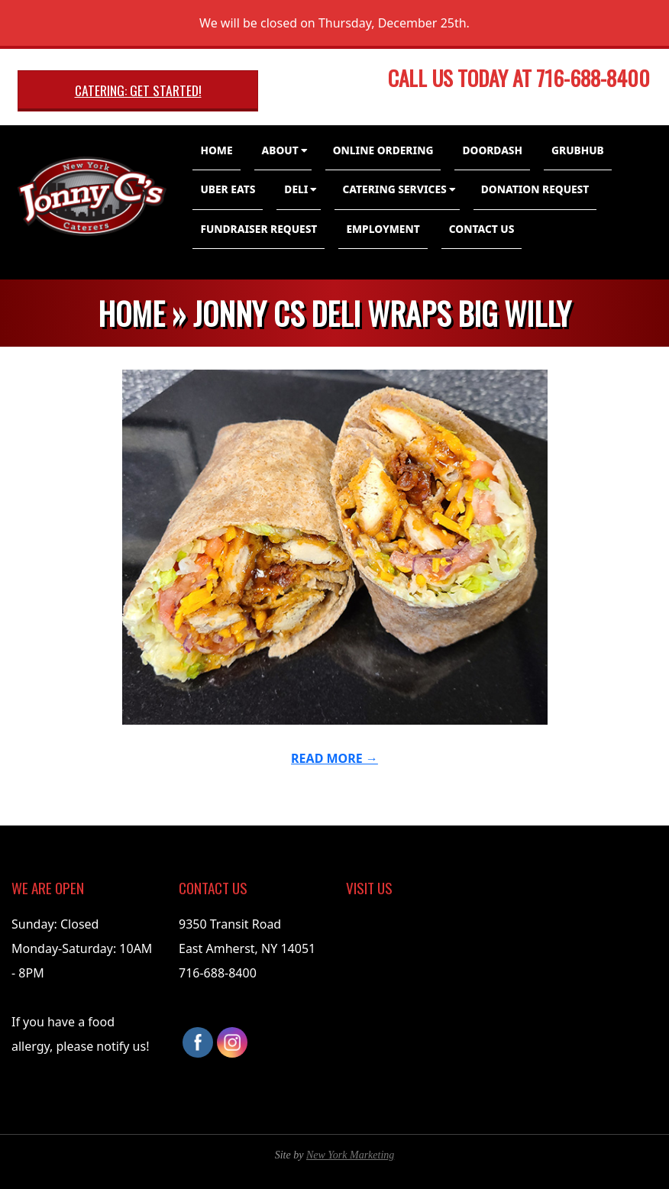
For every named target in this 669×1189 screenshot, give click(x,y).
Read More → (334, 758)
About (280, 150)
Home (216, 150)
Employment (382, 228)
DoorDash (492, 150)
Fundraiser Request (258, 228)
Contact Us (482, 228)
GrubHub (577, 150)
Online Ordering (383, 150)
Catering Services (394, 189)
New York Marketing (350, 1155)
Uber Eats (227, 189)
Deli (296, 189)
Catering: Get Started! (138, 90)
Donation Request (535, 189)
